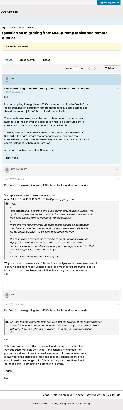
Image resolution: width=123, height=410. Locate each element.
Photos (46, 60)
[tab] (8, 60)
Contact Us (65, 394)
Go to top (114, 394)
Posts (8, 60)
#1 (117, 88)
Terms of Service (95, 394)
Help (54, 394)
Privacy (79, 394)
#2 (117, 179)
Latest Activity (26, 60)
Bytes (46, 394)
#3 (117, 304)
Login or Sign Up (109, 2)
